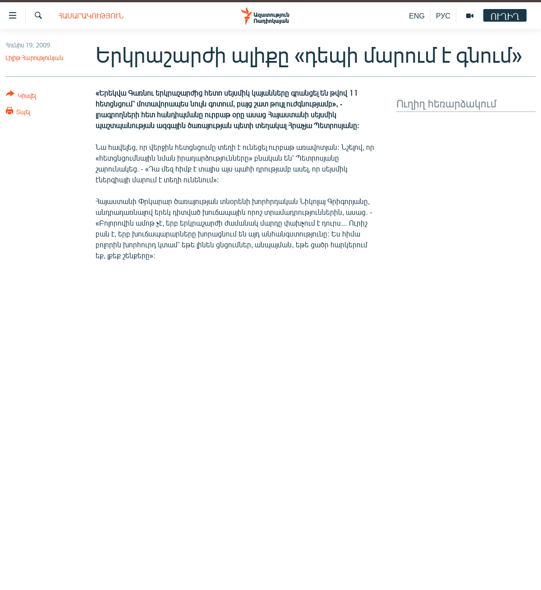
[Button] (21, 96)
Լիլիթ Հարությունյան (34, 57)
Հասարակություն (91, 15)
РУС (443, 15)
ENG (417, 15)
